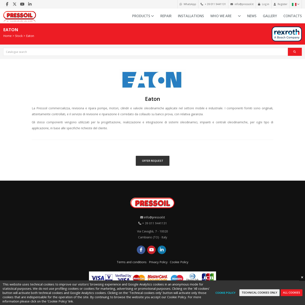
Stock (19, 36)
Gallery (270, 16)
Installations (191, 16)
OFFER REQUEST (152, 161)
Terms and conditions (132, 262)
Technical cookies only (259, 292)
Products (143, 16)
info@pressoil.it (154, 217)
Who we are (221, 16)
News (251, 16)
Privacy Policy (158, 262)
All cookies (291, 292)
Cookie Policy (179, 262)
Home (7, 36)
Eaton (30, 36)
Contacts (292, 16)
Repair (166, 16)
